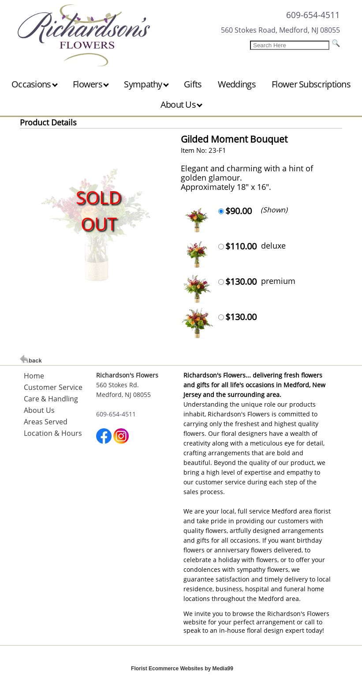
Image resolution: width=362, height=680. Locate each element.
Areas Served (45, 422)
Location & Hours (53, 433)
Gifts (193, 84)
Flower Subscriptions (311, 84)
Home (34, 376)
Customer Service (53, 387)
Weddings (237, 84)
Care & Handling (51, 399)
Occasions (34, 84)
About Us (181, 104)
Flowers (91, 84)
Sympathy (146, 84)
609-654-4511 (313, 15)
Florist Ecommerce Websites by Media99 (182, 668)
